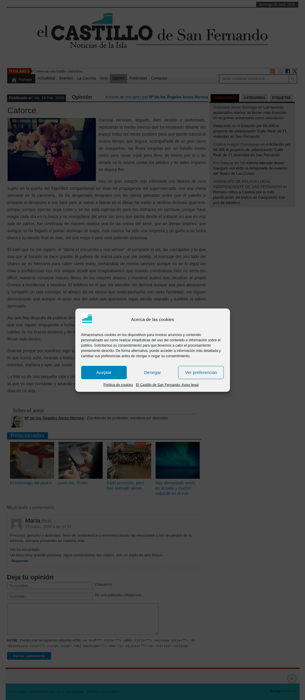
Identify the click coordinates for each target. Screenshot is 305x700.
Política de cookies (118, 385)
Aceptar (103, 372)
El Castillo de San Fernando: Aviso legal (167, 385)
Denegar (152, 372)
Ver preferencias (201, 372)
